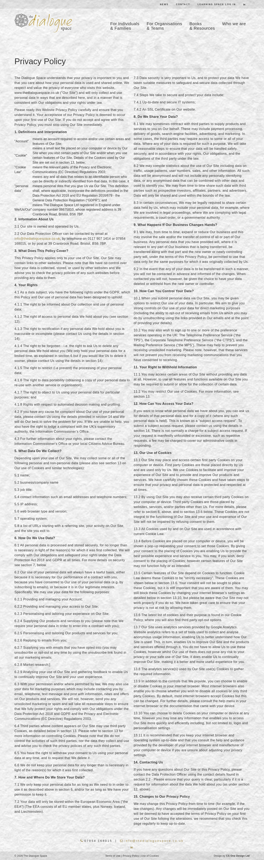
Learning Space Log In (217, 4)
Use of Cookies (150, 855)
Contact (183, 4)
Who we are (234, 23)
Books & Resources (202, 26)
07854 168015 (96, 840)
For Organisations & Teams (164, 26)
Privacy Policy (131, 855)
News (164, 4)
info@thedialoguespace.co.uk (37, 238)
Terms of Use (112, 855)
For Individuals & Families (124, 26)
